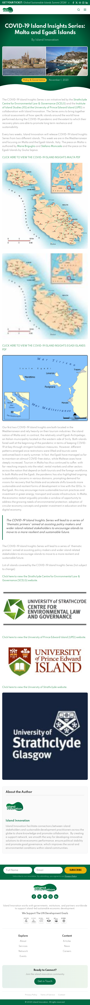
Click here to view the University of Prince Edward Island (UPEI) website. (44, 637)
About (23, 941)
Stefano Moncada (51, 146)
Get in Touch (45, 981)
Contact (61, 995)
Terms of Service (47, 995)
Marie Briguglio (26, 146)
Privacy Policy (71, 876)
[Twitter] (77, 3)
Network (23, 951)
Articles (67, 941)
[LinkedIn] (87, 3)
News (67, 946)
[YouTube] (80, 3)
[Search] (78, 9)
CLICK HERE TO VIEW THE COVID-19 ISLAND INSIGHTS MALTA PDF (41, 157)
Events (23, 956)
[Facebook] (73, 3)
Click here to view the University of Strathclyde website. (34, 687)
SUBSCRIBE (76, 870)
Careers (67, 951)
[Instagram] (83, 3)
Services (23, 946)
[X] (39, 896)
